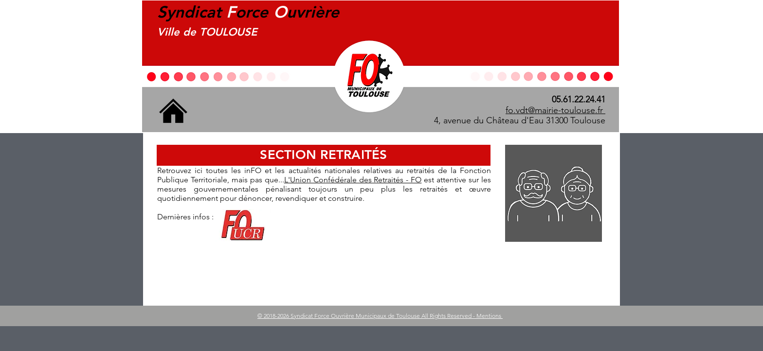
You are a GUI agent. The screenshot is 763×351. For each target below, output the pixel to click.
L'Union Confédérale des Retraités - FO (353, 179)
